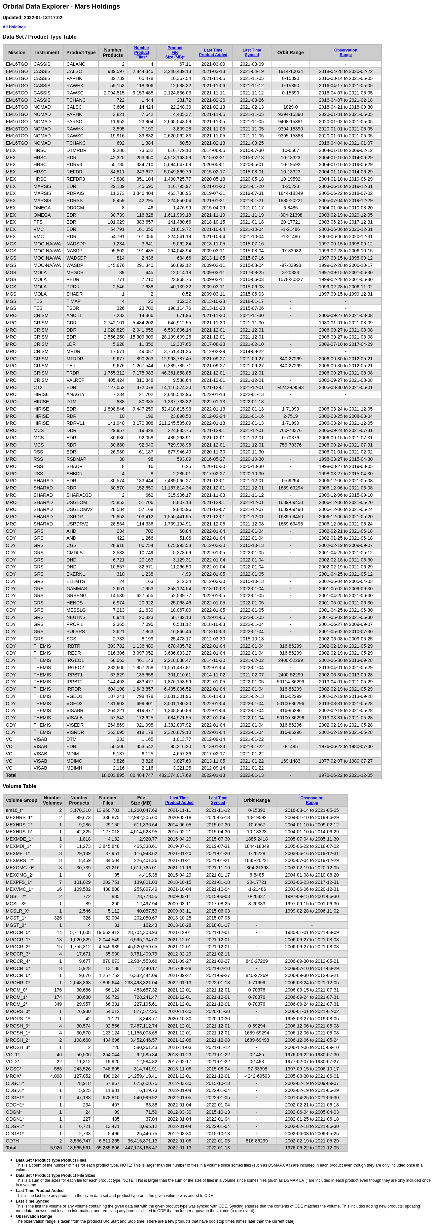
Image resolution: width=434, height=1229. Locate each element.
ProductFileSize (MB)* (175, 52)
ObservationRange (345, 52)
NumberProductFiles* (141, 52)
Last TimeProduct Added (213, 52)
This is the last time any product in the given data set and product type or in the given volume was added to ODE (114, 1193)
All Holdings (14, 27)
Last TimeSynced (252, 52)
